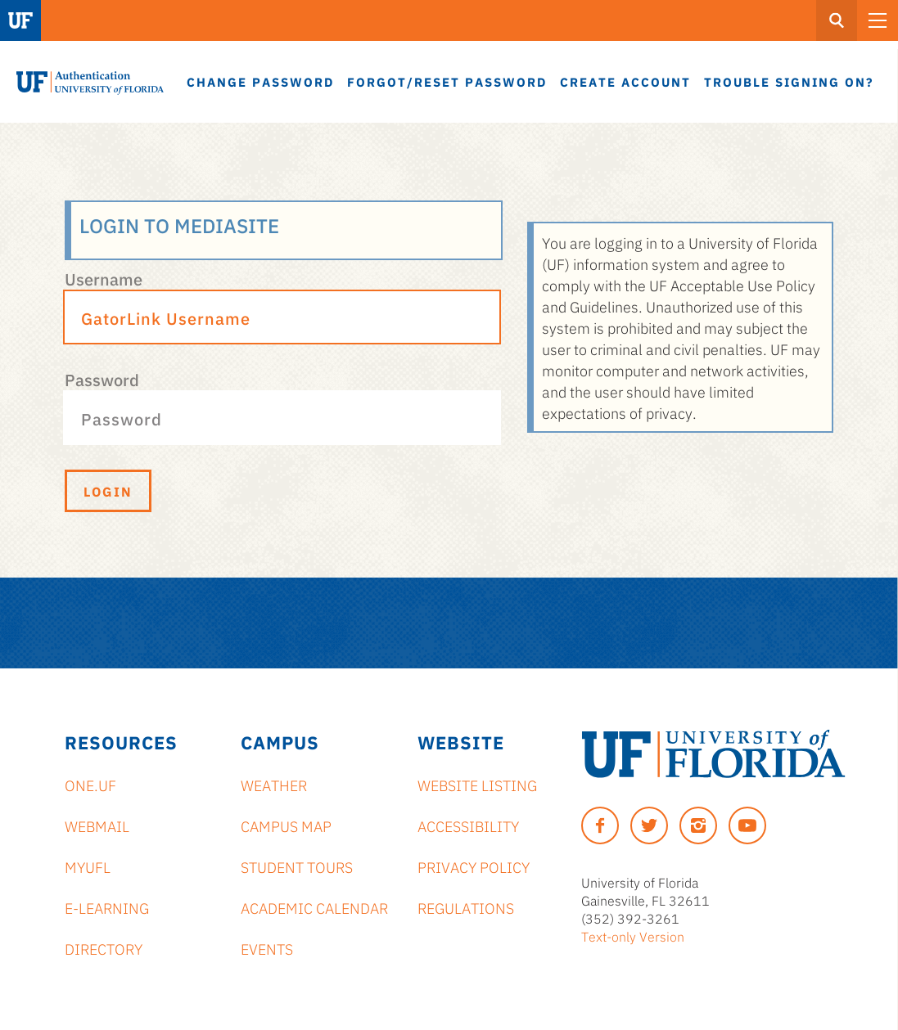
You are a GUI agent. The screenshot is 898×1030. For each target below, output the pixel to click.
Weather (274, 784)
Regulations (465, 907)
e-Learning (107, 907)
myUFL (88, 866)
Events (267, 948)
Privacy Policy (473, 866)
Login (108, 491)
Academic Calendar (314, 907)
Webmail (97, 825)
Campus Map (286, 825)
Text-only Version (632, 936)
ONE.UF (90, 784)
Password (102, 378)
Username (103, 278)
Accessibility (468, 825)
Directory (103, 948)
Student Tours (297, 866)
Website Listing (477, 784)
